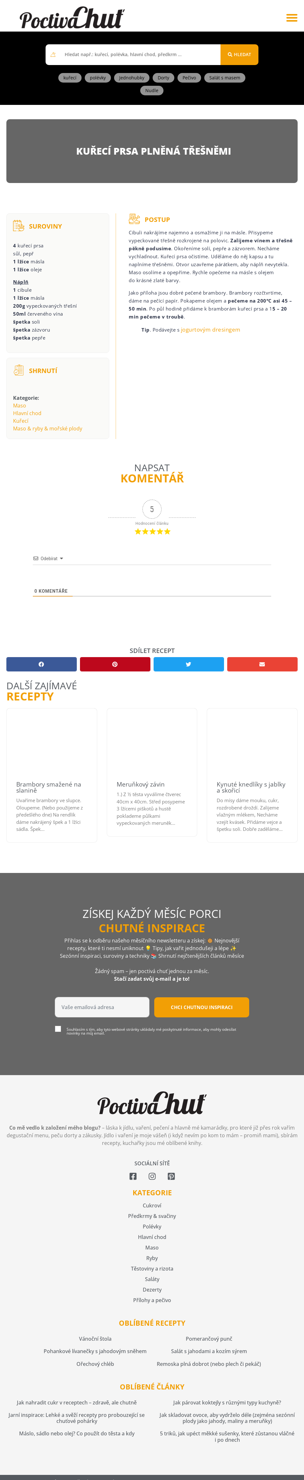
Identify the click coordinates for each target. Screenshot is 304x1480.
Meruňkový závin (141, 784)
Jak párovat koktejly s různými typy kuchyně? (227, 1402)
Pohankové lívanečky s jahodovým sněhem (95, 1351)
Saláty (152, 1279)
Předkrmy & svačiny (152, 1216)
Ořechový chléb (95, 1363)
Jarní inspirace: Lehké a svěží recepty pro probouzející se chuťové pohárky (77, 1418)
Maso (19, 405)
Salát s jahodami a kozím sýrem (209, 1351)
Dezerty (152, 1289)
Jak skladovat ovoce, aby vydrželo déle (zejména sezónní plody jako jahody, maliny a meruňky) (227, 1418)
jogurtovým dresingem (211, 329)
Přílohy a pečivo (152, 1300)
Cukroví (152, 1205)
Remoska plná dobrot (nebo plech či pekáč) (209, 1363)
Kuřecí (20, 420)
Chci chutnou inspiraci (202, 1007)
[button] (292, 17)
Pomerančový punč (209, 1338)
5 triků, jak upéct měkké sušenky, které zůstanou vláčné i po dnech (227, 1436)
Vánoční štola (95, 1338)
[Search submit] (239, 54)
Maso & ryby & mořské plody (47, 428)
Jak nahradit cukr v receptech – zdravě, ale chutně (77, 1402)
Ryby (152, 1258)
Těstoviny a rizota (152, 1268)
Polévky (152, 1226)
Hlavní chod (27, 413)
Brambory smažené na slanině (48, 787)
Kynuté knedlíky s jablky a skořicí (251, 787)
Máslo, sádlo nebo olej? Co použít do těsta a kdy (76, 1433)
